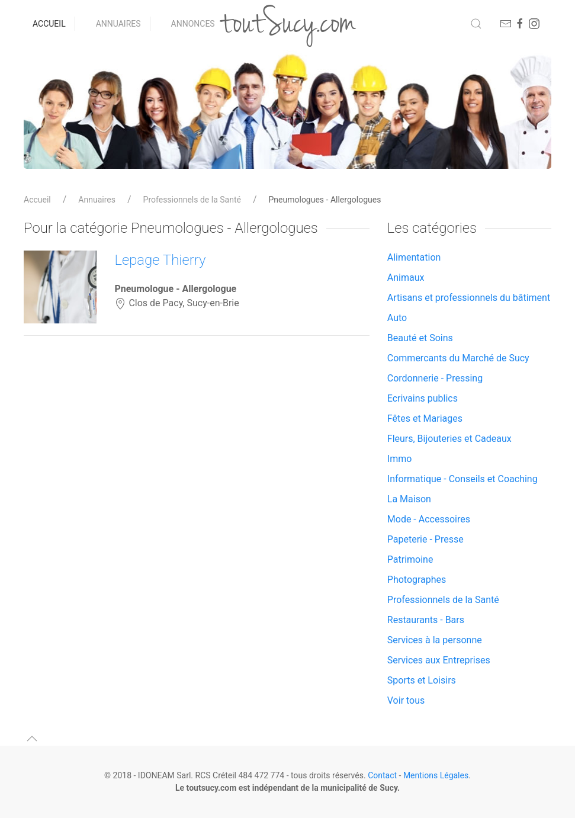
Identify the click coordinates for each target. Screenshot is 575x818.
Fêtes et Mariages (424, 418)
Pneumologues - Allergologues (325, 199)
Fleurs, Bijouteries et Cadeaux (449, 438)
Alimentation (414, 257)
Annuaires (118, 23)
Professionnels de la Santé (192, 199)
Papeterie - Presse (425, 539)
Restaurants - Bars (425, 619)
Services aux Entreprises (438, 660)
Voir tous (406, 700)
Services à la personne (434, 640)
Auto (397, 317)
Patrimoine (410, 559)
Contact (382, 775)
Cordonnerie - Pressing (435, 378)
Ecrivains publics (422, 398)
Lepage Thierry (159, 260)
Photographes (416, 579)
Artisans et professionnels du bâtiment (468, 297)
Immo (399, 458)
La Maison (409, 499)
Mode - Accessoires (428, 519)
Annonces (193, 23)
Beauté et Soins (420, 338)
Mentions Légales (435, 775)
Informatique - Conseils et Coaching (462, 479)
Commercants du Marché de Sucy (458, 358)
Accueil (49, 23)
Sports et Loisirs (421, 680)
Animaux (406, 277)
